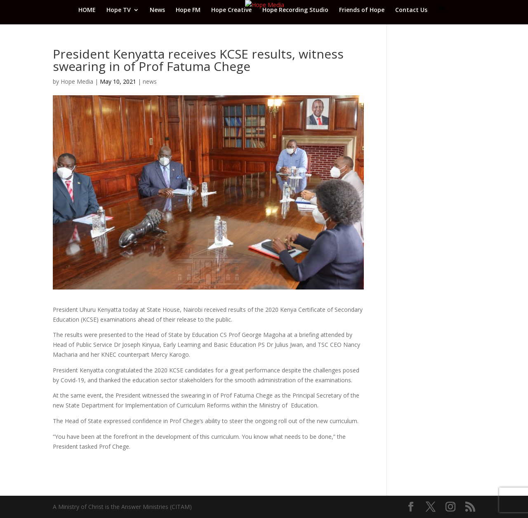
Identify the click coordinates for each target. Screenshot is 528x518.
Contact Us (411, 10)
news (150, 81)
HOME (87, 10)
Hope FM (188, 10)
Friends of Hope (361, 10)
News (157, 10)
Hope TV (118, 10)
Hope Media (77, 81)
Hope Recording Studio (295, 10)
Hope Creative (231, 10)
